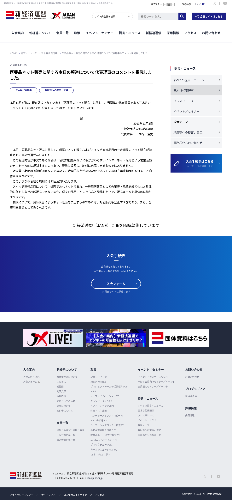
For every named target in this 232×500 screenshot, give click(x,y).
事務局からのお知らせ (187, 143)
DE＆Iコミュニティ (100, 454)
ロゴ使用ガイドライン (75, 495)
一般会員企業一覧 (66, 435)
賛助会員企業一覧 (66, 440)
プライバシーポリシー (21, 495)
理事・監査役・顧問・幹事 (70, 430)
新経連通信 (153, 32)
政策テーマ (143, 425)
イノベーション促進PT (102, 406)
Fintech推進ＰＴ (99, 420)
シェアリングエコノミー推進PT (107, 425)
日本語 (203, 3)
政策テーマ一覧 (98, 377)
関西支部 (61, 391)
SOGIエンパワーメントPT (103, 440)
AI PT (93, 391)
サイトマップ (48, 495)
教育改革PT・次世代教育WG (105, 435)
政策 (77, 32)
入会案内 (17, 32)
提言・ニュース (129, 32)
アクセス (190, 32)
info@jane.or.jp (94, 478)
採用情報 (173, 32)
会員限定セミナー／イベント (153, 386)
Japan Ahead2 (98, 381)
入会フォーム (116, 283)
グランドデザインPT (101, 401)
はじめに (61, 381)
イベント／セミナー (99, 32)
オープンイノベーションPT (104, 396)
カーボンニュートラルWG (103, 449)
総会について (64, 406)
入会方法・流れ (31, 377)
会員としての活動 (66, 401)
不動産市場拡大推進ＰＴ (103, 430)
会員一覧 (62, 32)
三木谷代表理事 (23, 90)
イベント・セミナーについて (153, 377)
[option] (52, 338)
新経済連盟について (67, 377)
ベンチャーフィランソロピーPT (106, 415)
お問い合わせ (211, 32)
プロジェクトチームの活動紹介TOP (109, 386)
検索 (182, 16)
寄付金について (65, 410)
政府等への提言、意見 (56, 90)
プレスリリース (183, 101)
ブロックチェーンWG (101, 444)
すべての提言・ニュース (189, 80)
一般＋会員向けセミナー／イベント (156, 381)
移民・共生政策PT (100, 410)
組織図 (60, 386)
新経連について (40, 32)
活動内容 (61, 396)
